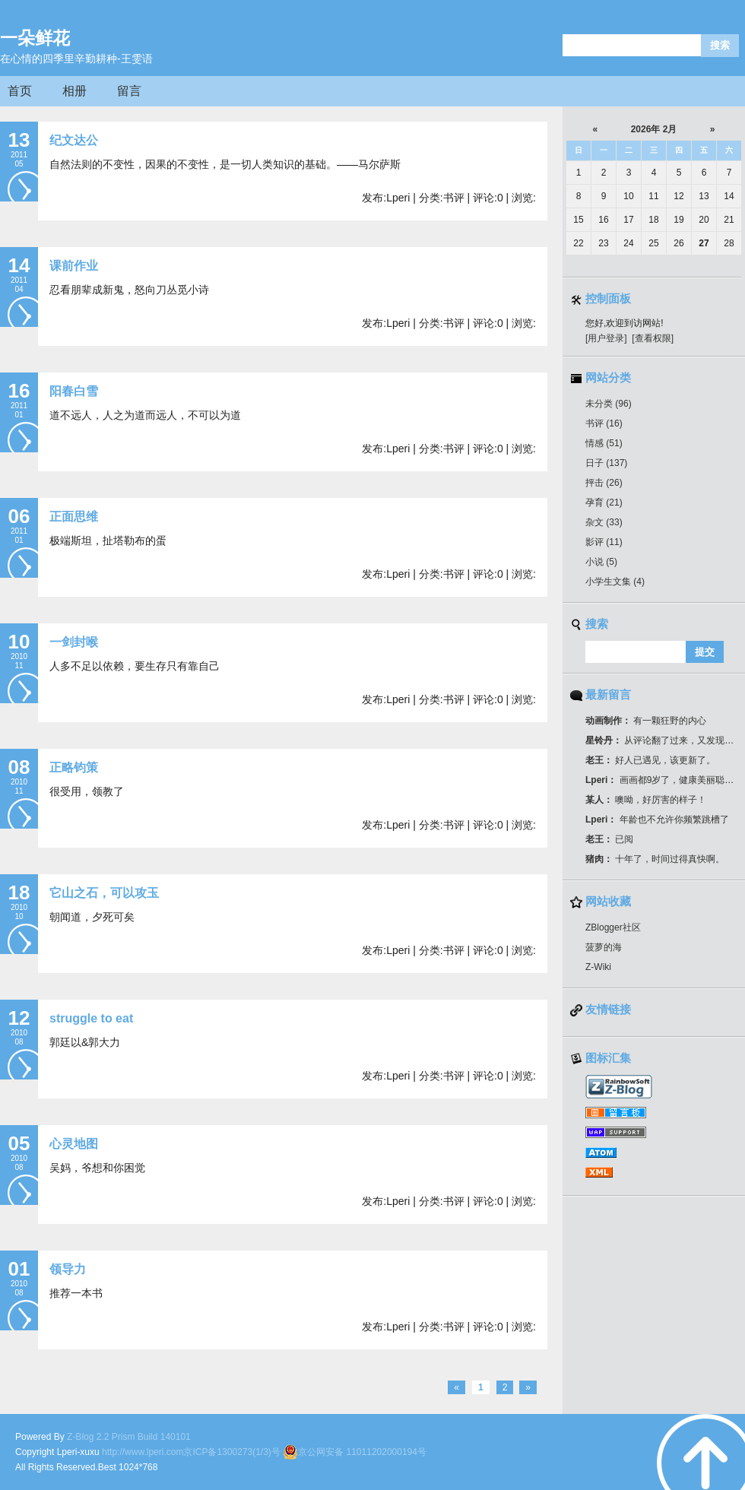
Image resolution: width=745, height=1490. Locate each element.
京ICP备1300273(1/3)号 (231, 1452)
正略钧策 (73, 767)
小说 (601, 561)
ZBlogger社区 (613, 927)
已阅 (609, 839)
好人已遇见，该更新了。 (650, 760)
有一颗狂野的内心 (645, 720)
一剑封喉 (73, 642)
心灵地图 (73, 1143)
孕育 (604, 502)
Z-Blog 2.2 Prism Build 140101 (129, 1436)
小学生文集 (615, 581)
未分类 (608, 403)
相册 (74, 90)
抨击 (604, 482)
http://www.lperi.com (142, 1452)
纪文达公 (73, 140)
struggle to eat (91, 1018)
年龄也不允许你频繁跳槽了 (657, 819)
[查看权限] (653, 338)
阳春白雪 (73, 391)
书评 (604, 423)
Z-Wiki (598, 967)
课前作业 (73, 265)
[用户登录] (606, 338)
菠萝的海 (603, 947)
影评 (604, 542)
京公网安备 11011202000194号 (354, 1452)
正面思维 (73, 516)
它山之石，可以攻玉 (104, 892)
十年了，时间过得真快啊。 (654, 859)
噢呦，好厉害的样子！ (645, 799)
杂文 (604, 522)
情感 (604, 443)
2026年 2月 (654, 129)
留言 (129, 90)
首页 (20, 90)
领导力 (67, 1269)
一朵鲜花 (35, 38)
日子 (606, 463)
